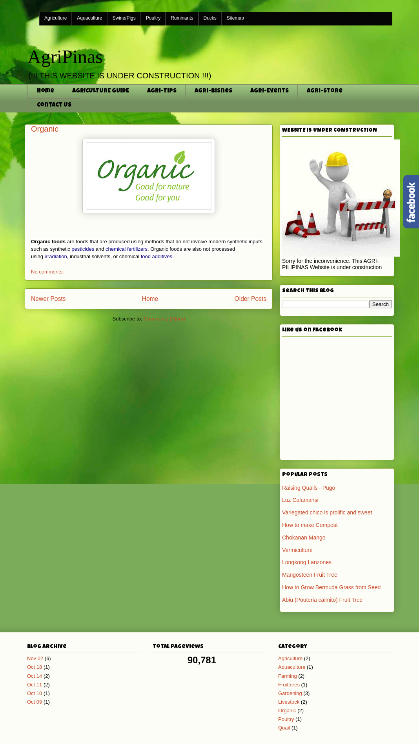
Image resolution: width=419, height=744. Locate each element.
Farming (287, 676)
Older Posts (250, 298)
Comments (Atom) (164, 319)
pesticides (82, 249)
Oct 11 (34, 685)
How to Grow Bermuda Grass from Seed (331, 587)
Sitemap (235, 18)
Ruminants (182, 18)
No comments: (47, 272)
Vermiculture (297, 550)
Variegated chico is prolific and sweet (327, 512)
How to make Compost (310, 525)
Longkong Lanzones (307, 562)
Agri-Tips (162, 91)
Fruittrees (289, 685)
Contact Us (54, 105)
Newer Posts (48, 298)
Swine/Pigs (123, 18)
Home (45, 91)
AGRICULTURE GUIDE (100, 91)
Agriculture (55, 18)
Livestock (288, 702)
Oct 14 (34, 676)
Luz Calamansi (300, 500)
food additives (156, 256)
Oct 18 (34, 667)
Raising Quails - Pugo (308, 488)
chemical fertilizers (127, 249)
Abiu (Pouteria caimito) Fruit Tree (322, 600)
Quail (284, 728)
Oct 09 (34, 702)
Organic (44, 129)
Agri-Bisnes (213, 91)
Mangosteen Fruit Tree (309, 575)
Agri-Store (324, 91)
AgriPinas (65, 56)
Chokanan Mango (304, 537)
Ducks (210, 18)
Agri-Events (269, 91)
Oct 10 (34, 693)
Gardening (290, 693)
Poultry (153, 18)
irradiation (56, 256)
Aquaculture (89, 18)
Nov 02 (35, 658)
